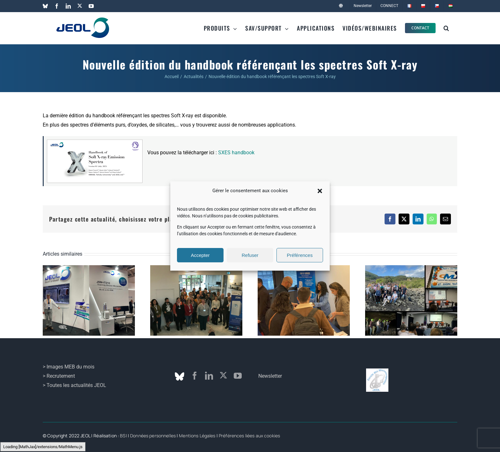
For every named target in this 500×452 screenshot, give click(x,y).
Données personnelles (153, 436)
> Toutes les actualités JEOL (74, 385)
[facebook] (195, 376)
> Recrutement (59, 376)
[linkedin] (209, 376)
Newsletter (270, 376)
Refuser (250, 255)
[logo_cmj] (377, 371)
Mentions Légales (197, 436)
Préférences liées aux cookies (249, 436)
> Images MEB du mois (68, 367)
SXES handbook (236, 152)
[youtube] (238, 376)
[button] (320, 191)
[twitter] (223, 375)
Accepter (200, 255)
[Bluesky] (179, 376)
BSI (123, 436)
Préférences (300, 255)
